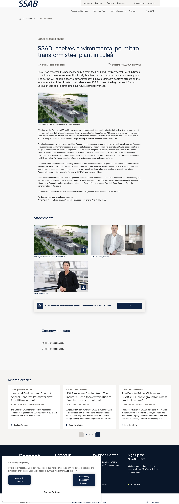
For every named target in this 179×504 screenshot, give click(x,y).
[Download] (129, 306)
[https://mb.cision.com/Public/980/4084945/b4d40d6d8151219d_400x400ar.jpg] (83, 250)
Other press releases (55, 343)
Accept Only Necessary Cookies (74, 483)
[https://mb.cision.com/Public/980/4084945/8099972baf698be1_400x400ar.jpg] (83, 287)
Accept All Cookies (29, 483)
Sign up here (134, 476)
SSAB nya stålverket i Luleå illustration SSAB (49, 257)
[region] (51, 482)
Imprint (104, 494)
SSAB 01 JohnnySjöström (100, 257)
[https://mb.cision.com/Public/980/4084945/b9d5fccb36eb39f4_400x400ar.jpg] (140, 250)
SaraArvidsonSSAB (41, 293)
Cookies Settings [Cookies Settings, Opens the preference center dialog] (52, 492)
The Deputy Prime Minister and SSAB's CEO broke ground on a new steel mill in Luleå (144, 397)
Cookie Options (153, 494)
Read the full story (19, 425)
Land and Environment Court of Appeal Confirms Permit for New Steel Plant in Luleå (31, 397)
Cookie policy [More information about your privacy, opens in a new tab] (71, 477)
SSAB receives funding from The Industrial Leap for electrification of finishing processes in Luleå (88, 397)
